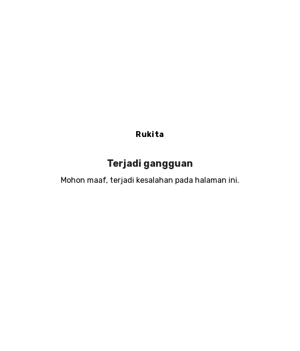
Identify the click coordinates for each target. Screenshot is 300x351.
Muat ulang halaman (150, 212)
